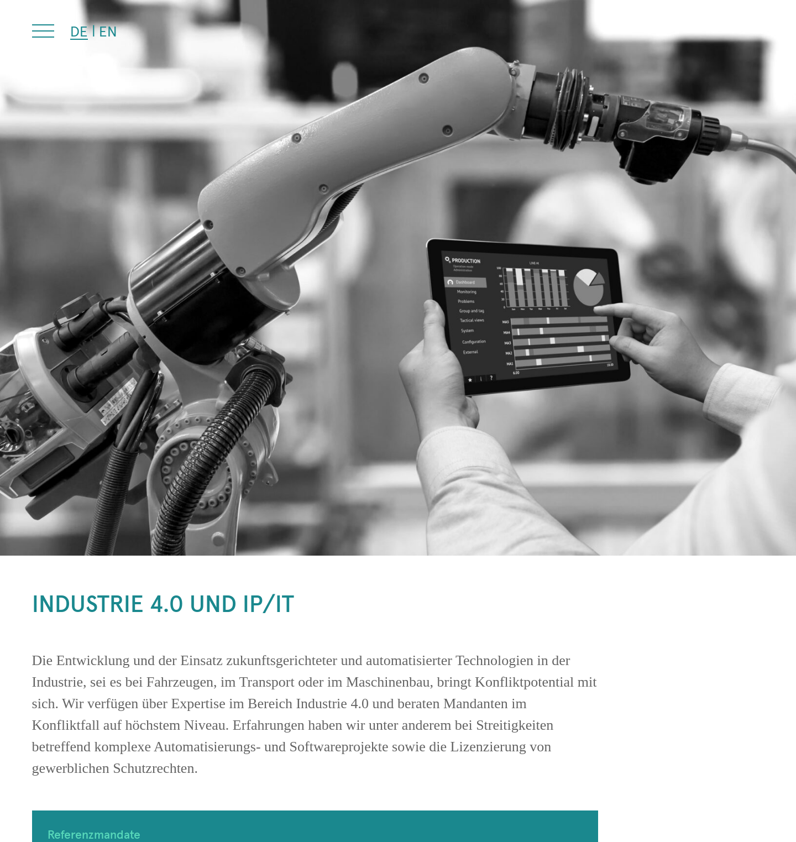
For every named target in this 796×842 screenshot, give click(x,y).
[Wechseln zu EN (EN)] (108, 31)
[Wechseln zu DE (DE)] (79, 31)
